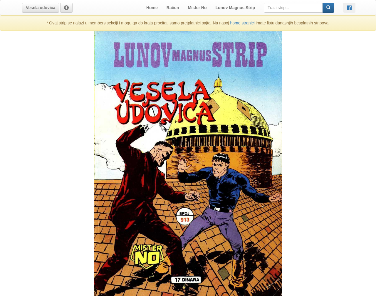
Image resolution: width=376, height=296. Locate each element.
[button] (40, 8)
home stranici (242, 23)
